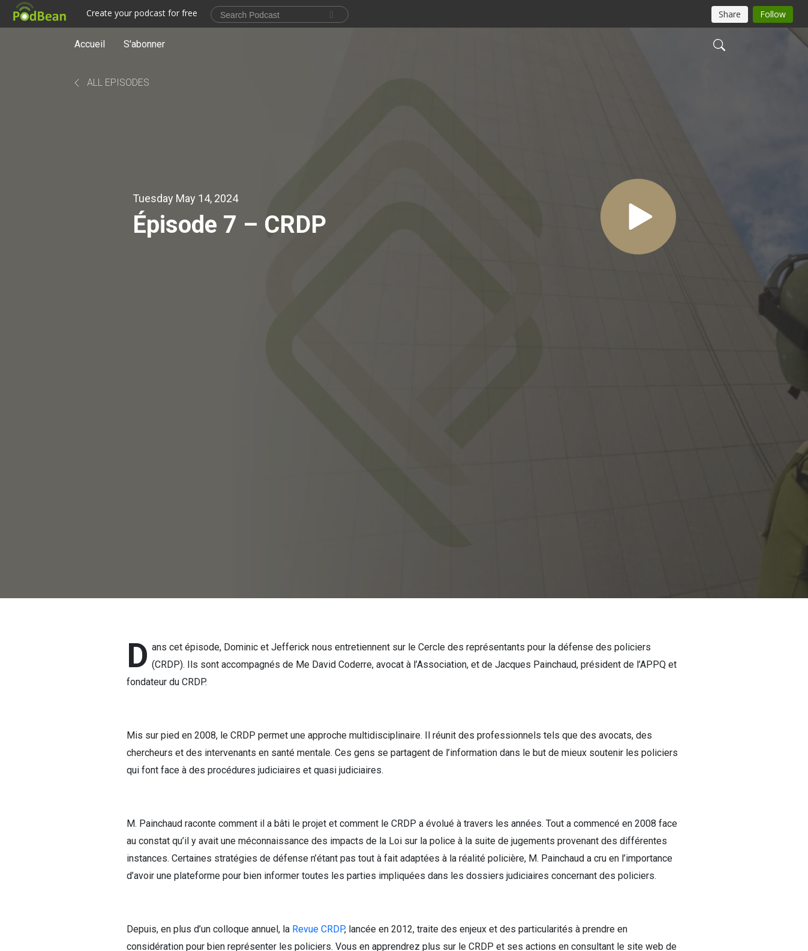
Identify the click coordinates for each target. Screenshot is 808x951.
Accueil (89, 44)
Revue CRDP (318, 929)
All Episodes (110, 82)
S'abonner (144, 44)
